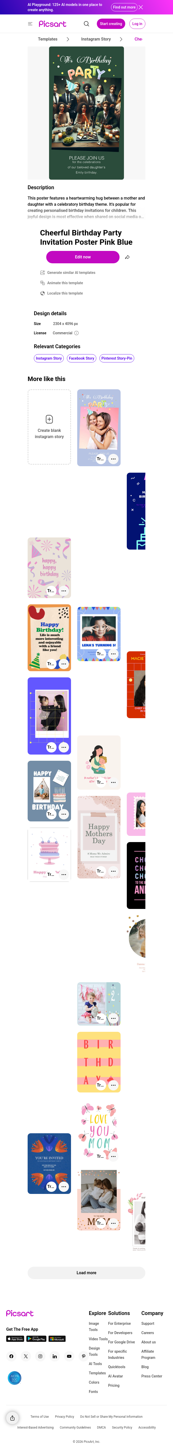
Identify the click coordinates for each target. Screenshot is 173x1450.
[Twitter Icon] (26, 1356)
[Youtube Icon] (69, 1356)
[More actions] (113, 459)
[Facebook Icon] (11, 1356)
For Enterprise (119, 1323)
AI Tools (95, 1364)
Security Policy (122, 1427)
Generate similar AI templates (71, 273)
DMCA (101, 1427)
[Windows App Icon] (57, 1340)
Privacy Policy (64, 1417)
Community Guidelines (75, 1427)
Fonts (93, 1392)
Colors (94, 1382)
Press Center (151, 1376)
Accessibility (147, 1427)
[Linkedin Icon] (55, 1356)
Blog (145, 1367)
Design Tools (94, 1351)
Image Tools (94, 1326)
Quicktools (116, 1367)
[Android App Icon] (36, 1340)
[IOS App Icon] (15, 1340)
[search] (86, 24)
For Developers (120, 1333)
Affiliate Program (148, 1354)
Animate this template (65, 283)
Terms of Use (39, 1417)
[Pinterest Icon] (83, 1356)
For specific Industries (117, 1354)
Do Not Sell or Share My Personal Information (111, 1417)
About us (148, 1342)
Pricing (114, 1385)
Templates (97, 1373)
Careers (147, 1333)
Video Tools (98, 1339)
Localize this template (65, 293)
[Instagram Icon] (40, 1356)
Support (147, 1323)
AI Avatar (115, 1376)
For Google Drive (121, 1342)
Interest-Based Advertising (35, 1427)
